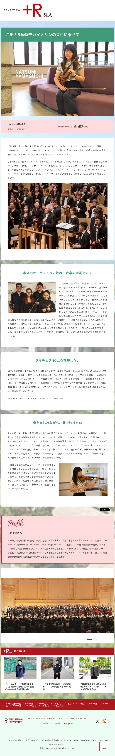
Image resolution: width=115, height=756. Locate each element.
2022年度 (67, 703)
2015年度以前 (57, 705)
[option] (57, 605)
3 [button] (96, 639)
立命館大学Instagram (63, 723)
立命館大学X (47, 723)
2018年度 (17, 705)
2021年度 (80, 703)
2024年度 (41, 703)
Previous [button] (7, 607)
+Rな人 (31, 718)
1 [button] (82, 639)
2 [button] (89, 639)
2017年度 (29, 705)
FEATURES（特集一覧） (46, 718)
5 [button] (109, 639)
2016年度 (42, 705)
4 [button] (102, 639)
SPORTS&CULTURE (66, 718)
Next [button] (108, 607)
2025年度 (29, 703)
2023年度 (54, 703)
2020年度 (93, 703)
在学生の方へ (81, 718)
